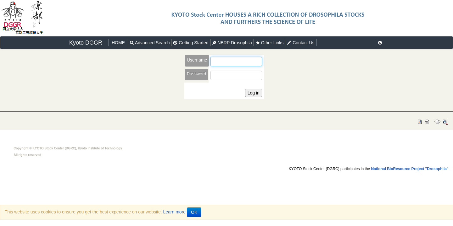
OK (194, 212)
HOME (118, 42)
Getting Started (190, 42)
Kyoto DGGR (85, 43)
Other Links (269, 42)
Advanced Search (150, 42)
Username (197, 59)
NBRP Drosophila (232, 42)
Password (196, 73)
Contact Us (300, 42)
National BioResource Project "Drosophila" (410, 169)
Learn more (174, 211)
